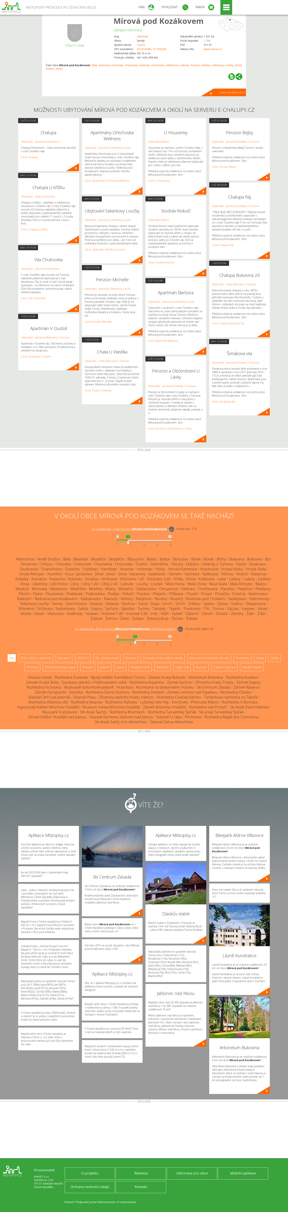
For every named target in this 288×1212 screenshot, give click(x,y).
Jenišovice (84, 573)
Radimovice (258, 593)
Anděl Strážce (48, 559)
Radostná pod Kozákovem (56, 598)
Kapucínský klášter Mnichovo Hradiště (48, 707)
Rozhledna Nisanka (86, 702)
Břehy (221, 559)
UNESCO (83, 658)
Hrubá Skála (256, 568)
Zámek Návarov (246, 687)
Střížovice (45, 608)
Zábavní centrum (224, 667)
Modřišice (78, 588)
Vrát (154, 613)
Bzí (267, 559)
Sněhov (194, 603)
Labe (222, 578)
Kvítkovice (172, 65)
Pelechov (245, 588)
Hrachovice (157, 65)
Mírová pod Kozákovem (159, 21)
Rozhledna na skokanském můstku (165, 687)
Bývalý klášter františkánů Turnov (118, 677)
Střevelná (26, 608)
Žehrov (111, 618)
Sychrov (111, 608)
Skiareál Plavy (84, 697)
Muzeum (201, 667)
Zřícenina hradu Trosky (214, 682)
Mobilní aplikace (243, 1173)
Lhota (24, 583)
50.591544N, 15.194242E (151, 49)
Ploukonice (55, 593)
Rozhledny (242, 658)
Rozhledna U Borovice (240, 702)
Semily (57, 603)
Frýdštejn (90, 568)
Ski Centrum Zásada (213, 687)
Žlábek (191, 618)
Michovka (39, 588)
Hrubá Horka (232, 568)
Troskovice (192, 608)
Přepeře (159, 593)
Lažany (234, 578)
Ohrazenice (168, 588)
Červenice (29, 564)
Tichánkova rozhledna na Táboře (231, 697)
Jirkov (111, 573)
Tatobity (158, 608)
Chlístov (46, 564)
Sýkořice (127, 608)
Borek (196, 559)
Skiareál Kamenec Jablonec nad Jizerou (121, 716)
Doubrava (257, 564)
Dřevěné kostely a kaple (60, 667)
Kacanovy (137, 573)
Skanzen (130, 658)
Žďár (250, 613)
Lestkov (264, 578)
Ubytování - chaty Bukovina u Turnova (107, 361)
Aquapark (64, 658)
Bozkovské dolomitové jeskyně (89, 687)
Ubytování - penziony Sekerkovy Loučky (108, 147)
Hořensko (144, 568)
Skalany (96, 603)
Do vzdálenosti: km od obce (129, 529)
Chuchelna (103, 564)
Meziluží (22, 588)
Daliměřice (159, 564)
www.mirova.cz (213, 49)
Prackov (195, 65)
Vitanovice (55, 613)
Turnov (141, 45)
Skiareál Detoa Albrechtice (171, 721)
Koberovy (259, 573)
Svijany (96, 608)
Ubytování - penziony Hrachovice (40, 141)
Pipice (38, 593)
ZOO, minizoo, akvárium (36, 658)
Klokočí (242, 573)
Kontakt (141, 1187)
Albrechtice (25, 559)
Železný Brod (157, 618)
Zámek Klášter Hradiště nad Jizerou (57, 716)
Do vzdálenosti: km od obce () (125, 629)
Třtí (206, 608)
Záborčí (192, 613)
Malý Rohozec (241, 583)
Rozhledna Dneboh (148, 692)
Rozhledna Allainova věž (48, 702)
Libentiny (39, 583)
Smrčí (238, 65)
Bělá (94, 65)
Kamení (175, 573)
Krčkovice (109, 578)
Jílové (99, 573)
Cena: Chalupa (29, 157)
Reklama (141, 1173)
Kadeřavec (157, 573)
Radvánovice (91, 598)
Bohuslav (180, 559)
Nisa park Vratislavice (59, 711)
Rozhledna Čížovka (235, 692)
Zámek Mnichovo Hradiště (164, 707)
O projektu (89, 1173)
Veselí (39, 613)
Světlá (83, 608)
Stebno (50, 68)
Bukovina (104, 65)
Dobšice (192, 564)
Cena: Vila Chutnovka (33, 298)
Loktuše (184, 65)
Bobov (165, 559)
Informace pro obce (192, 1173)
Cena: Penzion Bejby (224, 166)
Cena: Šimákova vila (223, 401)
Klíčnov (227, 573)
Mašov (261, 583)
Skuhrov (128, 603)
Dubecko (144, 65)
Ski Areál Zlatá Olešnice (249, 707)
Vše (11, 658)
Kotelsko (75, 578)
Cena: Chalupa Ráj (222, 245)
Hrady (260, 658)
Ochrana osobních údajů (90, 1187)
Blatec (152, 559)
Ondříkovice (208, 588)
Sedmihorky (259, 598)
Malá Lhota (197, 583)
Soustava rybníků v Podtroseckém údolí (94, 682)
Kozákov (92, 578)
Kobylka (21, 578)
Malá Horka (175, 583)
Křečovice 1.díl (132, 578)
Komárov (38, 578)
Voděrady (75, 613)
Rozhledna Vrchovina (44, 687)
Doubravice (29, 568)
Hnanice (127, 568)
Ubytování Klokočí (158, 141)
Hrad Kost (125, 687)
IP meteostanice (126, 1202)
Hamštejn (109, 568)
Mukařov (125, 588)
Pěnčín (24, 593)
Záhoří (207, 613)
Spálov (209, 603)
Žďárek (96, 618)
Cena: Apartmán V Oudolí (36, 356)
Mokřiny (95, 588)
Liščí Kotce (58, 583)
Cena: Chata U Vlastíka (98, 390)
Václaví (233, 608)
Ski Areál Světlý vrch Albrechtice (121, 721)
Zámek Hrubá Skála (42, 682)
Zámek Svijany (248, 682)
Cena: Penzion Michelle (98, 321)
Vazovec (248, 608)
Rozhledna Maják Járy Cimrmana (231, 716)
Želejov (138, 618)
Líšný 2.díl (109, 583)
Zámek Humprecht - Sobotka (59, 692)
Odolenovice (146, 588)
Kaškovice (210, 573)
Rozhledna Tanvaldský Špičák (172, 711)
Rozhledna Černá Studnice (107, 692)
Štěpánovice (256, 603)
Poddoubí (75, 593)
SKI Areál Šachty (93, 711)
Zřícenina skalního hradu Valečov (126, 697)
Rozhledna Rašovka (121, 702)
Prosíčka (222, 593)
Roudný (161, 598)
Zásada (222, 613)
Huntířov (54, 573)
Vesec (59, 68)
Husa (69, 573)
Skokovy (112, 603)
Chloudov (63, 564)
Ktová (191, 578)
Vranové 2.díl (136, 613)
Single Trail (182, 667)
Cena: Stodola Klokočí (161, 262)
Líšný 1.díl (90, 583)
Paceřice (228, 588)
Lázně (120, 667)
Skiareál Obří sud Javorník (49, 697)
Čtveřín (141, 564)
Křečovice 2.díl (158, 578)
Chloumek (117, 65)
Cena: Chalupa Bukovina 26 (228, 323)
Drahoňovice (52, 568)
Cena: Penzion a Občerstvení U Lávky (170, 428)
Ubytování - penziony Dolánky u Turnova (171, 386)
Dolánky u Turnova (217, 564)
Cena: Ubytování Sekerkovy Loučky (105, 249)
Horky (160, 568)
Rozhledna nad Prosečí (208, 707)
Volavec (92, 613)
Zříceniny (32, 667)
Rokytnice (144, 598)
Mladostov (58, 588)
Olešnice (188, 588)
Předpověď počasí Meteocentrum (95, 1202)
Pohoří (128, 593)
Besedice (80, 559)
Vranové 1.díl (112, 613)
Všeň (165, 613)
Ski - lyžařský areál (106, 658)
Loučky (142, 583)
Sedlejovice (237, 598)
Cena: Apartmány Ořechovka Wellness (107, 180)
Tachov (143, 608)
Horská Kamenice (182, 568)
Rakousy (111, 598)
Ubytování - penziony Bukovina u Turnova (45, 337)
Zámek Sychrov (179, 682)
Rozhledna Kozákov (242, 677)
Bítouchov (135, 559)
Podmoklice (95, 593)
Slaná (142, 603)
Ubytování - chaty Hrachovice (38, 196)
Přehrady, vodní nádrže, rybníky (163, 658)
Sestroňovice (76, 603)
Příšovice (176, 593)
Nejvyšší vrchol (140, 667)
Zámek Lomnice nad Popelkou (192, 692)
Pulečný (238, 593)
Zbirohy (237, 613)
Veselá (25, 613)
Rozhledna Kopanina (147, 682)
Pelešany (262, 588)
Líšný (75, 583)
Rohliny (206, 65)
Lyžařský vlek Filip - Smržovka (164, 702)
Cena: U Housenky (159, 180)
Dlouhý (177, 564)
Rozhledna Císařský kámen (179, 697)
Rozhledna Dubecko (71, 677)
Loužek (157, 583)
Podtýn (114, 593)
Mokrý (110, 588)
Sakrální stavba (252, 667)
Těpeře (174, 608)
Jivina (122, 573)
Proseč (192, 593)
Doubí (241, 564)
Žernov (177, 618)
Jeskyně (104, 667)
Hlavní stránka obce (232, 92)
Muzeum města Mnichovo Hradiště (111, 707)
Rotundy (87, 667)
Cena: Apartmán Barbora (163, 340)
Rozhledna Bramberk (127, 711)
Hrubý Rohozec (31, 573)
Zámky (274, 658)
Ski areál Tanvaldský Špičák (221, 711)
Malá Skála (218, 583)
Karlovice (192, 573)
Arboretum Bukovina (206, 677)
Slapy (155, 603)
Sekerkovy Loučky (222, 65)
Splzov (222, 603)
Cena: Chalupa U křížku (34, 229)
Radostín (24, 598)
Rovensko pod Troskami (205, 598)
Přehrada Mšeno (205, 702)
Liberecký (142, 36)
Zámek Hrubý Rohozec (167, 677)
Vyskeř (177, 613)
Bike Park (162, 667)
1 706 (207, 40)
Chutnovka (131, 65)
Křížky (178, 578)
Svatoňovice (65, 608)
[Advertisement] (144, 479)
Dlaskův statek (40, 677)
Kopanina (57, 578)
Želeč (124, 618)
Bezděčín (98, 559)
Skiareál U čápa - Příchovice (178, 716)
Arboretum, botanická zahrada (209, 658)
